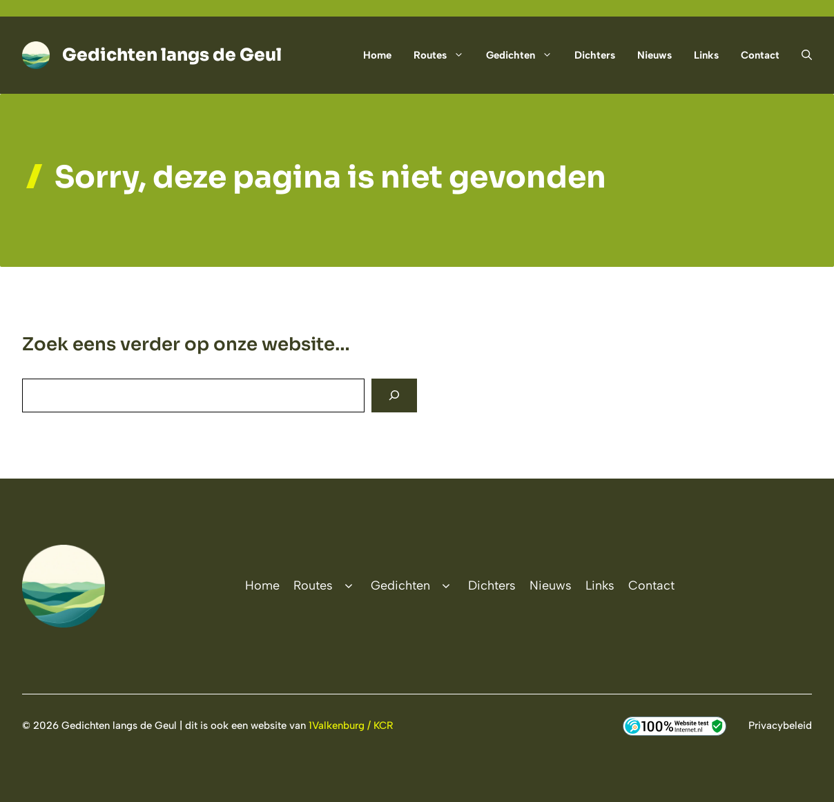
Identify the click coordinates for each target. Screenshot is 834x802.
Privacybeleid (780, 725)
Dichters (594, 55)
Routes (444, 55)
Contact (760, 55)
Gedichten (524, 55)
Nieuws (654, 55)
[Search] (394, 395)
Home (377, 55)
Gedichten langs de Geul (172, 55)
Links (706, 55)
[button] (801, 55)
